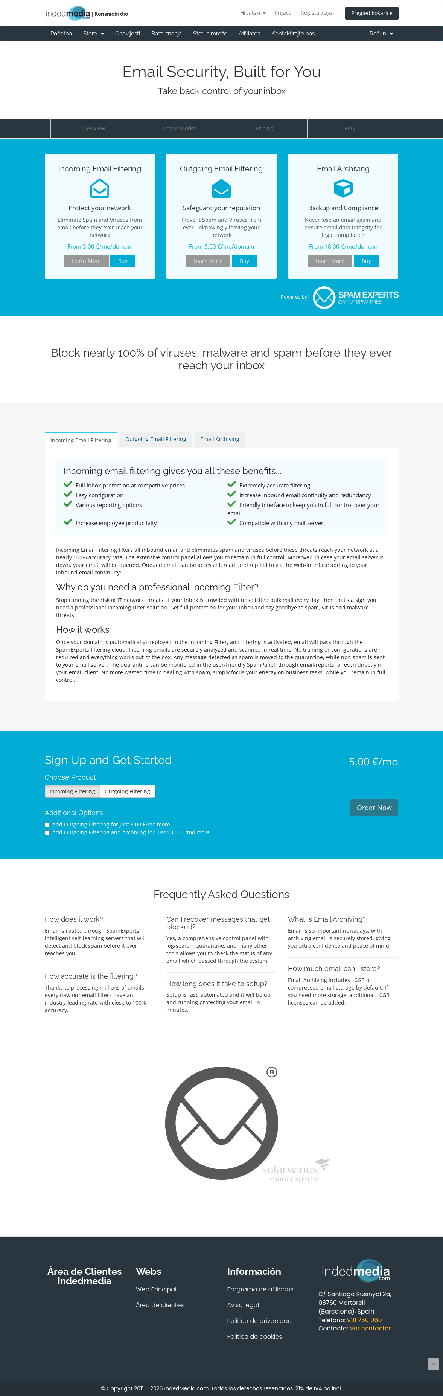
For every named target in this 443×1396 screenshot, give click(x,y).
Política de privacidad (259, 1321)
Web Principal (156, 1289)
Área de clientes (160, 1305)
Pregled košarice (372, 13)
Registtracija (316, 12)
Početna (61, 33)
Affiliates (249, 33)
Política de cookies (254, 1336)
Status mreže (210, 33)
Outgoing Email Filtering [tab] (155, 439)
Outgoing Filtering (127, 791)
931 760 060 (364, 1320)
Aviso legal (243, 1305)
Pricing (264, 128)
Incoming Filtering (72, 791)
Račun (381, 33)
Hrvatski (253, 12)
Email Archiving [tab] (219, 439)
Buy (123, 260)
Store (93, 33)
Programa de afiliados (260, 1289)
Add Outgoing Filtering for (107, 824)
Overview (93, 128)
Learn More (86, 260)
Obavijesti (127, 33)
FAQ (350, 128)
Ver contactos (371, 1328)
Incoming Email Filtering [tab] (80, 440)
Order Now (374, 807)
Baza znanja (166, 33)
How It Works (179, 128)
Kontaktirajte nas (293, 33)
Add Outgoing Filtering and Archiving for (127, 832)
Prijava (283, 12)
